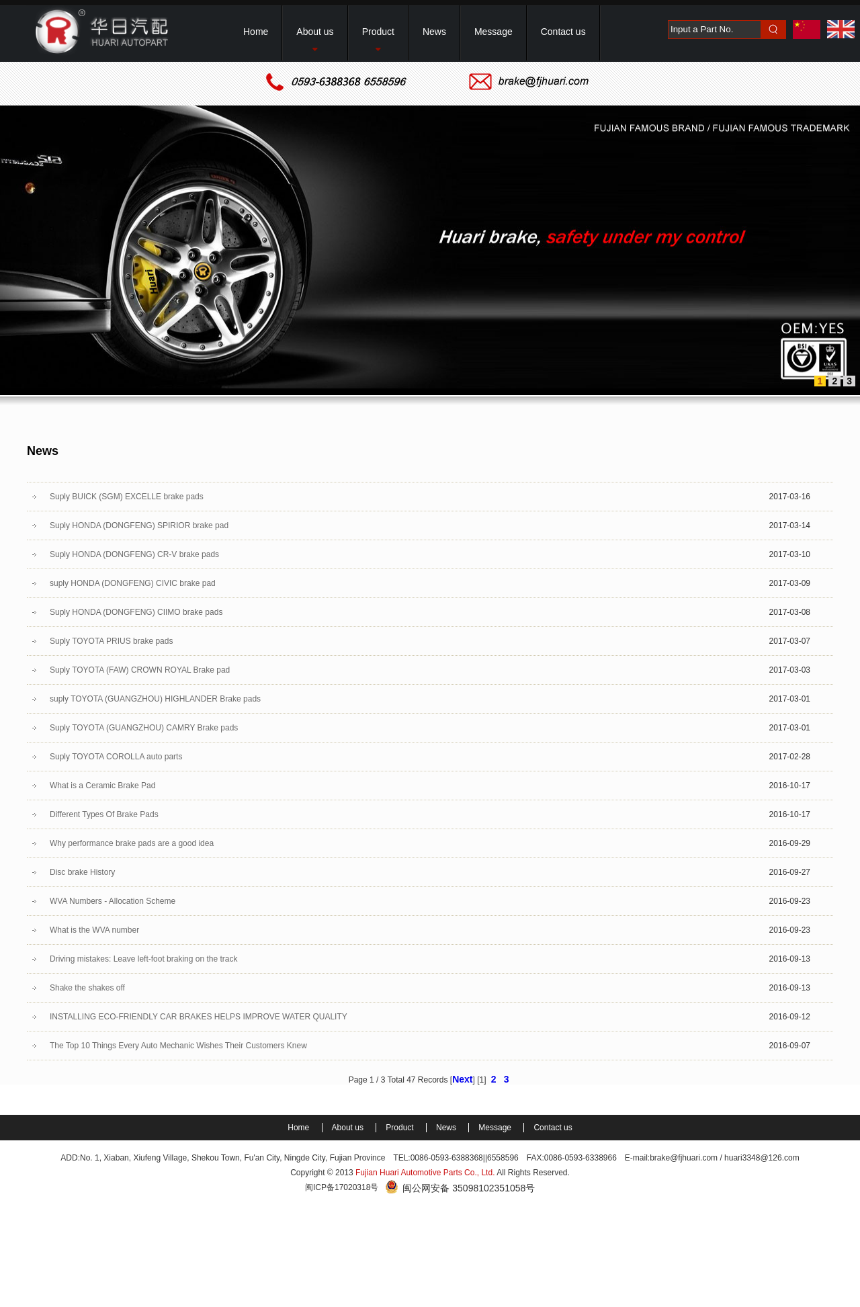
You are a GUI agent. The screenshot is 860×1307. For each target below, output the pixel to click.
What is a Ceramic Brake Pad (102, 785)
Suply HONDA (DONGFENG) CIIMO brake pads (136, 612)
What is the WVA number (94, 930)
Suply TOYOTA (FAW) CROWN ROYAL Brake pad (140, 670)
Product (401, 1127)
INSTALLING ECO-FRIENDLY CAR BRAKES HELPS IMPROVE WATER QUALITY (198, 1016)
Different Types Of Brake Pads (104, 814)
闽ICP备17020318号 (341, 1187)
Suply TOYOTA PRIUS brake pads (111, 641)
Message (495, 1127)
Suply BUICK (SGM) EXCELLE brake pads (127, 496)
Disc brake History (82, 872)
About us (349, 1127)
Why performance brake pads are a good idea (132, 843)
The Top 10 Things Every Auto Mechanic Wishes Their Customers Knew (178, 1045)
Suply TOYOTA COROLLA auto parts (116, 756)
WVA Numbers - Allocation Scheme (112, 901)
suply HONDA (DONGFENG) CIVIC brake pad (133, 583)
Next (462, 1079)
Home (299, 1127)
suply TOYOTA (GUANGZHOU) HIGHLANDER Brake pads (155, 699)
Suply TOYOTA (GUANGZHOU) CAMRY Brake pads (144, 727)
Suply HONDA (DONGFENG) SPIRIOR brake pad (139, 525)
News (447, 1127)
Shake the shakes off (87, 988)
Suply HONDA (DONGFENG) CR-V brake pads (134, 554)
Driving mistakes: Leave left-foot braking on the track (143, 959)
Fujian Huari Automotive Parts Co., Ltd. (424, 1172)
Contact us (552, 1127)
